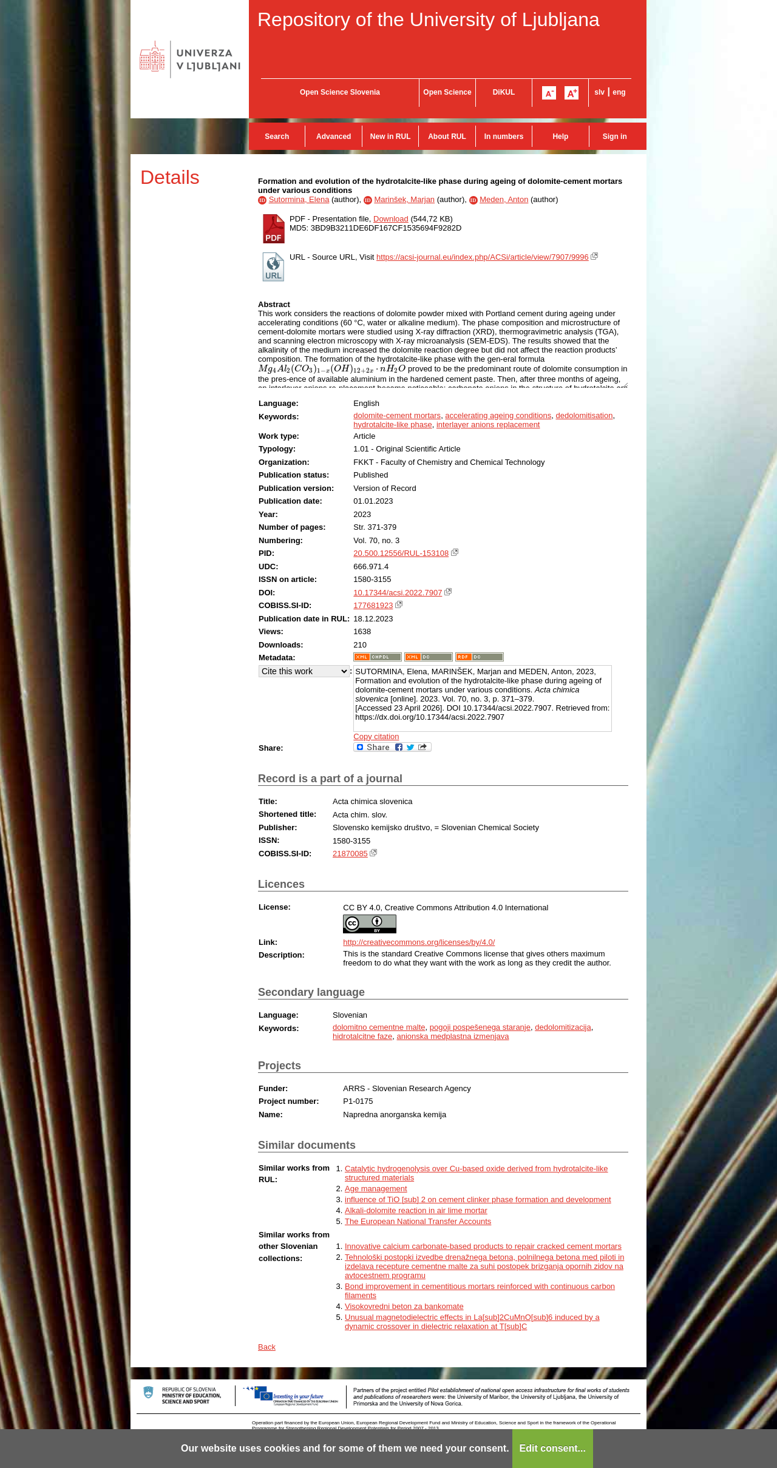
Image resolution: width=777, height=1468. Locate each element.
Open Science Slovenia (340, 92)
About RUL (447, 136)
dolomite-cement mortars (397, 415)
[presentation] (331, 368)
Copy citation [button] (376, 736)
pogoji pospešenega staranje (480, 1027)
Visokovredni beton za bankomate (404, 1306)
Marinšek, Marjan (404, 199)
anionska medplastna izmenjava (453, 1036)
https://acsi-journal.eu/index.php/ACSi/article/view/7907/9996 (482, 257)
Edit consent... (553, 1448)
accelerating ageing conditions (498, 415)
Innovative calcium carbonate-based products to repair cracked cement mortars (483, 1246)
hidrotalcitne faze (362, 1036)
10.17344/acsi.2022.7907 (397, 592)
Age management (376, 1188)
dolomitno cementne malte (379, 1027)
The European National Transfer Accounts (418, 1221)
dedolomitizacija (563, 1027)
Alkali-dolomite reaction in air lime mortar (416, 1210)
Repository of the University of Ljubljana (428, 19)
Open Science (447, 92)
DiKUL (504, 92)
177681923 (373, 605)
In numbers (504, 136)
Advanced (333, 136)
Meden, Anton (504, 199)
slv (599, 92)
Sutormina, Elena (299, 199)
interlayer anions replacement (488, 424)
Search (277, 136)
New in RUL (390, 136)
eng (618, 92)
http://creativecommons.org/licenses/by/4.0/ (419, 942)
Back (267, 1346)
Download (391, 218)
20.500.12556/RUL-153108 (401, 553)
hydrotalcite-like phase (392, 424)
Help (560, 136)
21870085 (350, 853)
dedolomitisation (584, 415)
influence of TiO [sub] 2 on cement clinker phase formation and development (478, 1199)
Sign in (615, 136)
